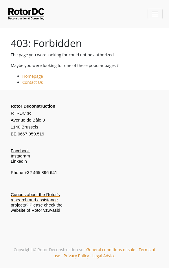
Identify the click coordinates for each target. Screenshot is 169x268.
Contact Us (32, 82)
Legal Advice (103, 255)
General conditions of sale (111, 249)
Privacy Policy (76, 255)
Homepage (32, 76)
